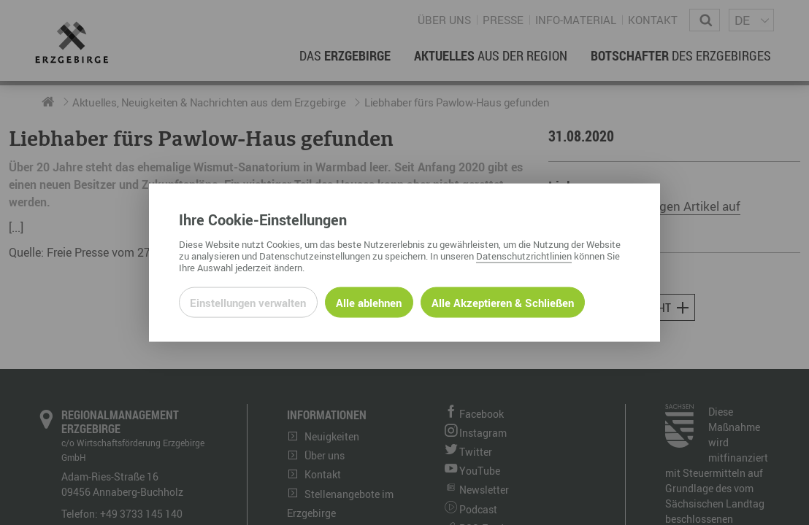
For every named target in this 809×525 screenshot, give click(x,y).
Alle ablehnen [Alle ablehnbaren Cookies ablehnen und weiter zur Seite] (369, 302)
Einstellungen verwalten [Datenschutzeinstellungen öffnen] (248, 302)
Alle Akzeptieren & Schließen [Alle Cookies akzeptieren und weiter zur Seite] (503, 302)
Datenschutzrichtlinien (524, 255)
